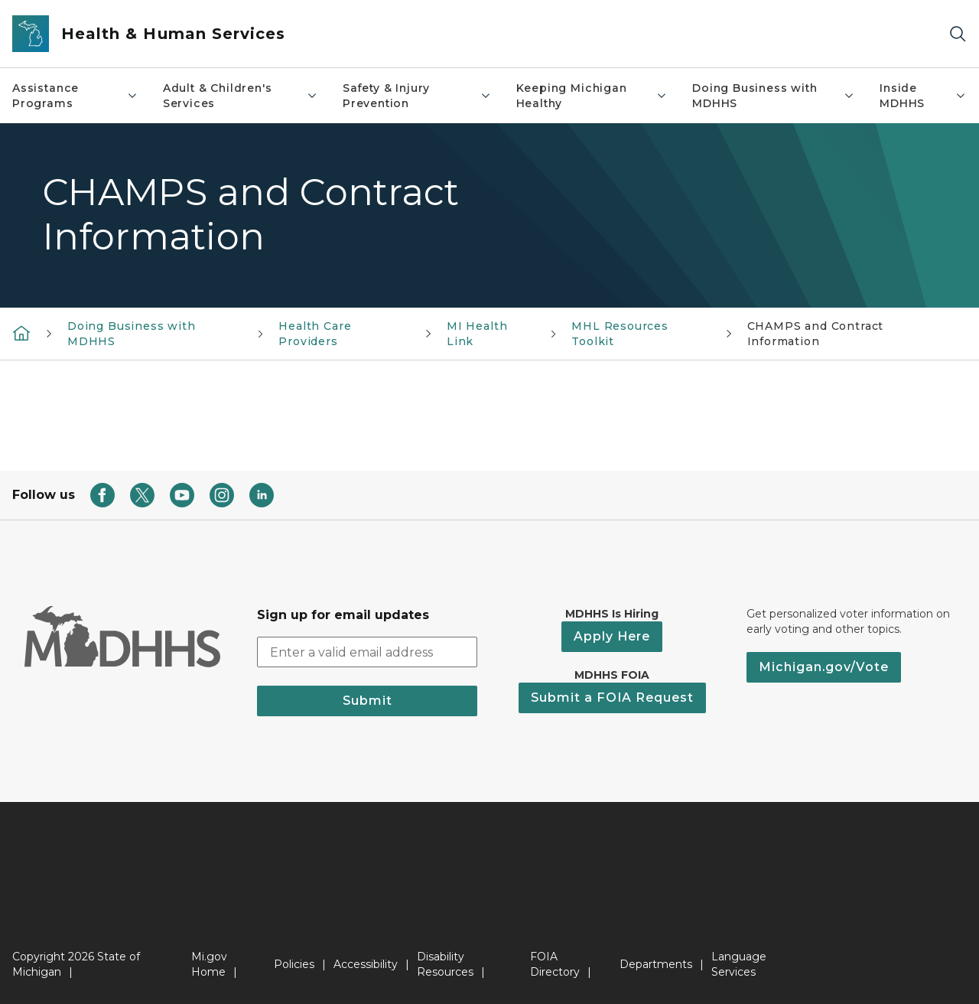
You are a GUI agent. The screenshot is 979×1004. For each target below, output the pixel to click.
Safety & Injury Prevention (417, 95)
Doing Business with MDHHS (773, 95)
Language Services (738, 964)
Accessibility (365, 964)
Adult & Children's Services (240, 95)
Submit (367, 700)
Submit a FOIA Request (612, 697)
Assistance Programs (75, 95)
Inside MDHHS (923, 95)
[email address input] (367, 652)
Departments (656, 964)
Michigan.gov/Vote (824, 667)
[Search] (957, 34)
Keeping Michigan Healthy (592, 95)
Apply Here (612, 636)
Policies (294, 964)
